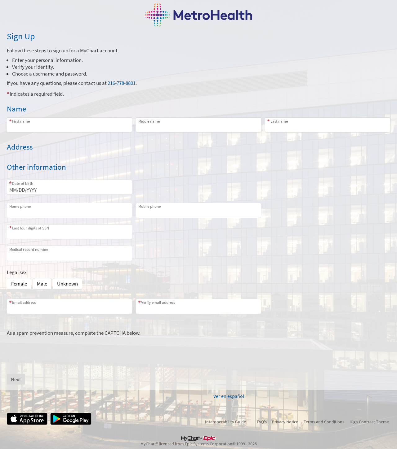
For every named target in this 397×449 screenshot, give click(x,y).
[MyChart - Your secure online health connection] (198, 15)
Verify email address (158, 302)
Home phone (20, 206)
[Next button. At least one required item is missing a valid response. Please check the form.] (16, 379)
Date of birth (22, 183)
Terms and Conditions (324, 422)
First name (21, 121)
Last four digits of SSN (30, 228)
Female (19, 283)
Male (42, 283)
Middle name (149, 121)
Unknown (67, 283)
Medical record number (28, 249)
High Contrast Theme (369, 422)
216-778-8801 (122, 83)
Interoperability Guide (225, 422)
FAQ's (262, 422)
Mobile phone (149, 206)
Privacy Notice (285, 422)
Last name (279, 121)
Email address (24, 302)
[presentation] (54, 348)
